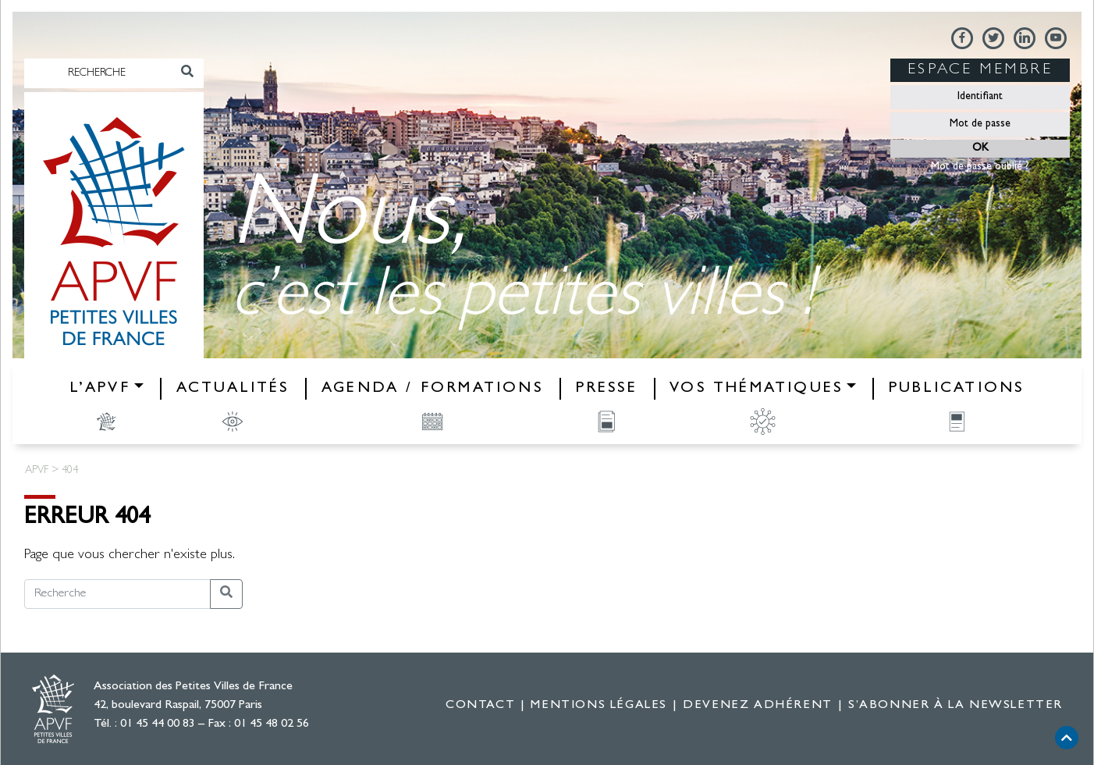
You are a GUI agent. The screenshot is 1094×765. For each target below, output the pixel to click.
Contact (480, 705)
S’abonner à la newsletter (955, 705)
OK (980, 148)
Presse (607, 389)
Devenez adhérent (758, 705)
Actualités (232, 389)
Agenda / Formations (432, 389)
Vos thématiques (756, 389)
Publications (956, 389)
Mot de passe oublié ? (980, 167)
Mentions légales (599, 705)
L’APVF (100, 389)
